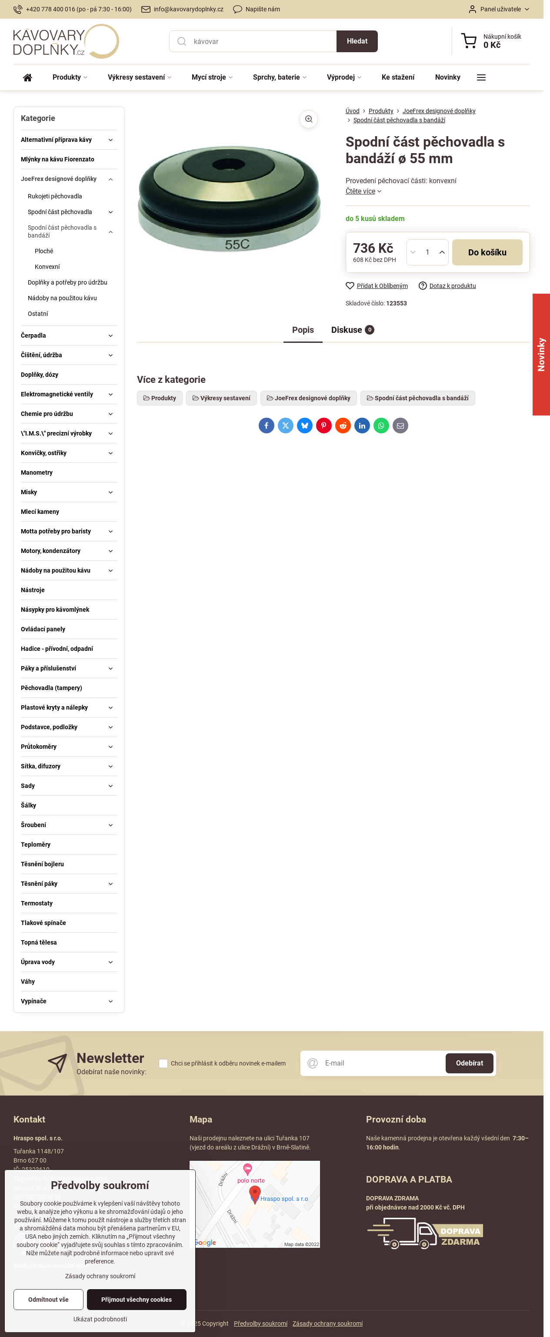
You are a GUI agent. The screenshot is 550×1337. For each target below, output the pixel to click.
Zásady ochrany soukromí (328, 1323)
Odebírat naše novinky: (112, 1072)
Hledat (357, 41)
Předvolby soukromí (260, 1323)
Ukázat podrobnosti (100, 1331)
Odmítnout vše (48, 1312)
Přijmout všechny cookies (136, 1312)
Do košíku (487, 252)
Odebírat (469, 1063)
